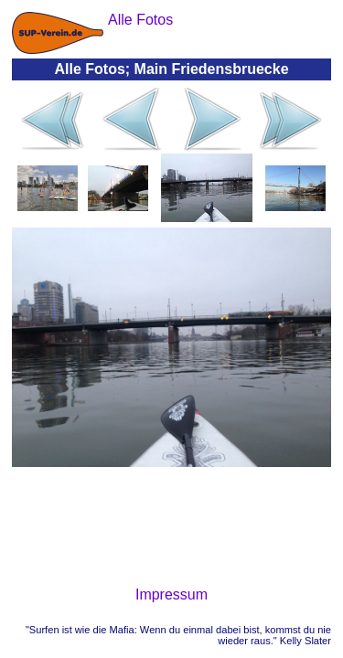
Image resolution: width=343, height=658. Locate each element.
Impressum (171, 594)
